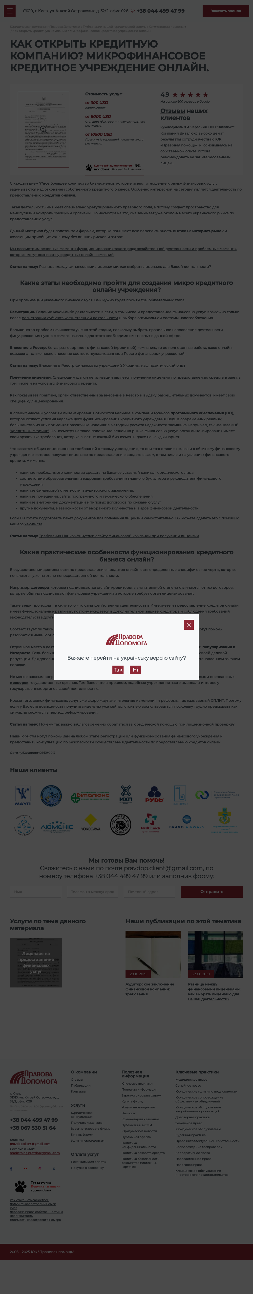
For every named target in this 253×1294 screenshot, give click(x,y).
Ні (135, 670)
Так (118, 670)
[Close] (189, 625)
